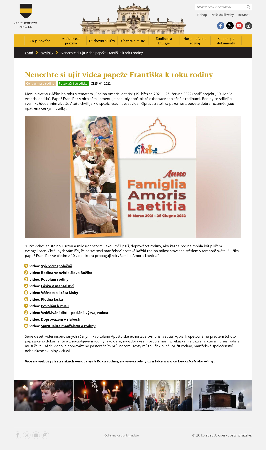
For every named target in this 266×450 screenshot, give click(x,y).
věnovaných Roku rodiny (96, 361)
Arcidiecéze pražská (71, 40)
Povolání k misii (55, 306)
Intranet (244, 15)
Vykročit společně (56, 266)
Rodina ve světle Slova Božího (66, 272)
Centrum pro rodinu (40, 83)
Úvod (29, 53)
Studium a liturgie (164, 40)
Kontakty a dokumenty (226, 40)
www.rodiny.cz (138, 361)
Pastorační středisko (73, 83)
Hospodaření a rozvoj (195, 40)
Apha (25, 16)
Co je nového (40, 41)
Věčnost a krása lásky (59, 292)
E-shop (202, 15)
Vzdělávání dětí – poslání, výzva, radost (74, 312)
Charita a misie (133, 41)
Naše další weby (223, 15)
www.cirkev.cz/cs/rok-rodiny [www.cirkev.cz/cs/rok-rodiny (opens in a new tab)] (188, 361)
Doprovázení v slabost (60, 319)
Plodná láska (52, 299)
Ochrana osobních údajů (121, 435)
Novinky (47, 53)
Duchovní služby (102, 41)
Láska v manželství (57, 286)
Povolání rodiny (55, 279)
